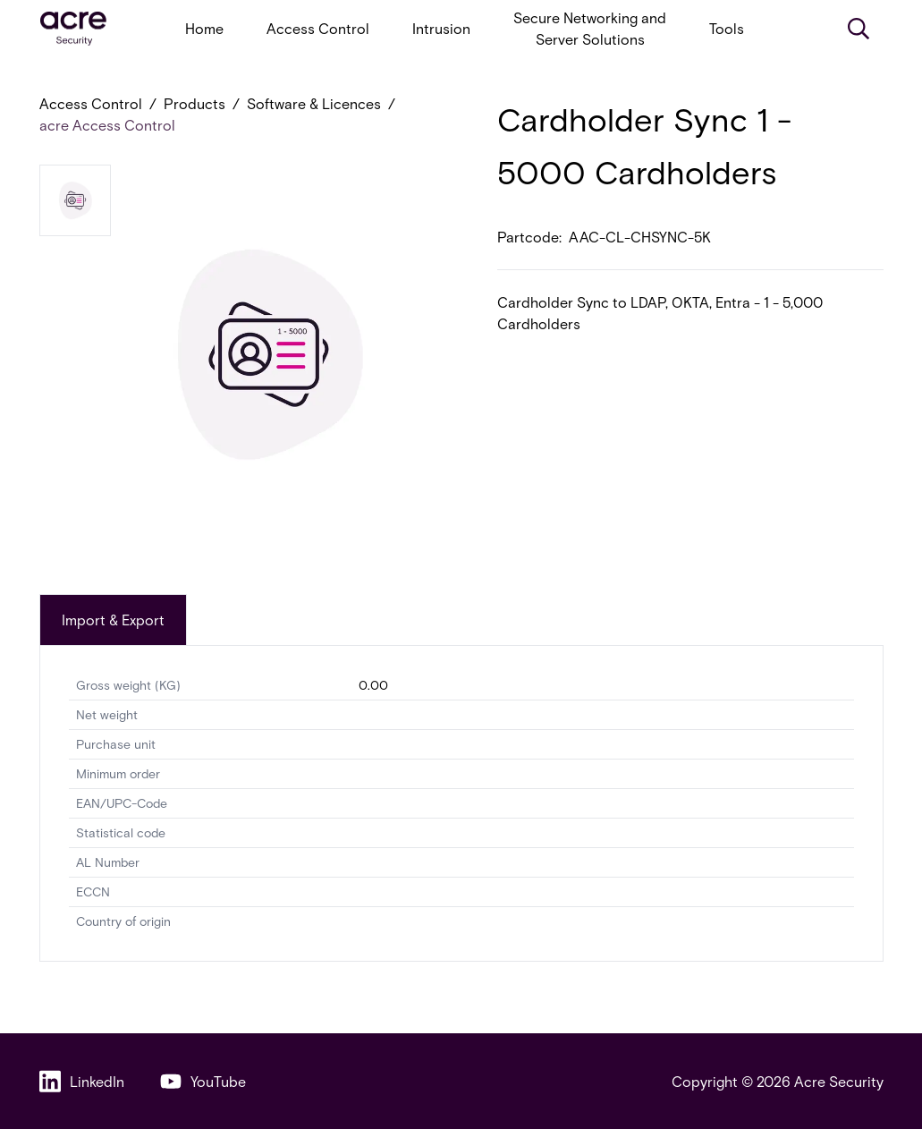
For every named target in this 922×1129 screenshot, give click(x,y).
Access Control (317, 28)
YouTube (203, 1081)
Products (194, 103)
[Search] (858, 29)
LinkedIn (81, 1081)
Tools (726, 28)
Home (204, 28)
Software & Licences (314, 103)
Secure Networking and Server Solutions (589, 28)
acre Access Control (107, 124)
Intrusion (441, 28)
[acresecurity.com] (73, 29)
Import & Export (113, 619)
